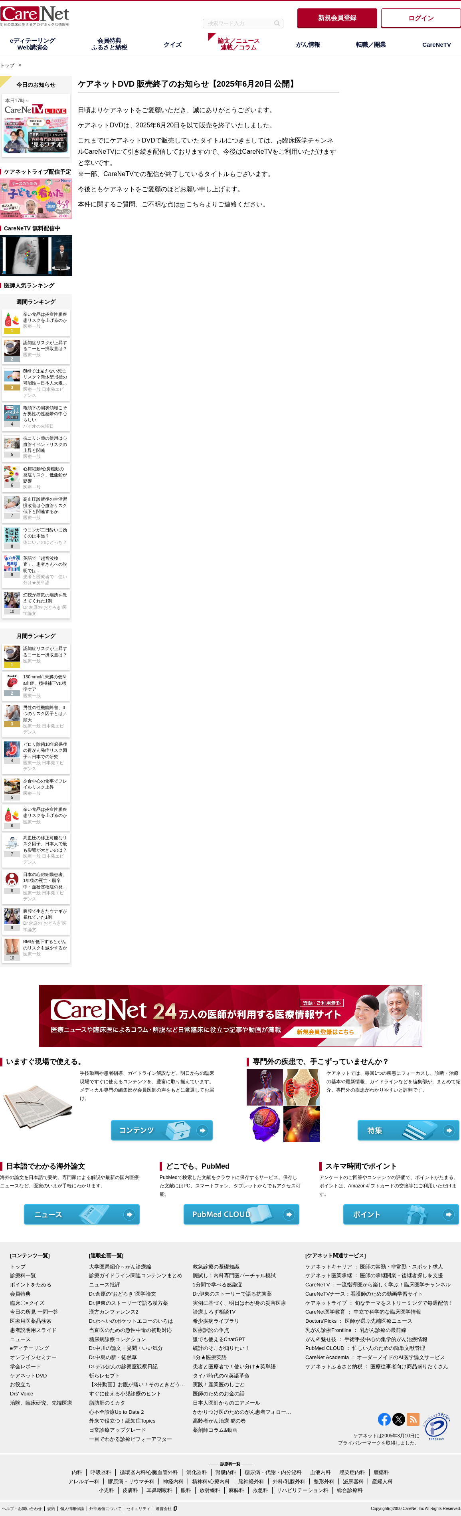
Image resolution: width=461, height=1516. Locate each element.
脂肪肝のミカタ (107, 1403)
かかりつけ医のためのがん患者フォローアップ (243, 1412)
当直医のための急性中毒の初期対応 (130, 1330)
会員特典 (20, 1294)
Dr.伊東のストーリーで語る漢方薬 (128, 1303)
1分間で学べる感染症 (217, 1285)
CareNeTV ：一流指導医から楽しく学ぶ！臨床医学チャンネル (378, 1285)
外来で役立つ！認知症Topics (122, 1421)
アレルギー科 (83, 1481)
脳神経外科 (251, 1481)
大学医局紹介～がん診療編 (120, 1267)
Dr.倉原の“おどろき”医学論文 (122, 1294)
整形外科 (324, 1481)
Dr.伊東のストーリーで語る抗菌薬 (232, 1294)
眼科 (186, 1490)
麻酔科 (236, 1490)
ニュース (20, 1339)
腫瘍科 (381, 1472)
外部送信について (105, 1508)
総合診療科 (350, 1490)
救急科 (260, 1490)
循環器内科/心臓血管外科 (149, 1472)
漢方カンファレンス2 (113, 1312)
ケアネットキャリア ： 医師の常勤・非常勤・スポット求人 (374, 1267)
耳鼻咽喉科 (159, 1490)
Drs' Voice (21, 1394)
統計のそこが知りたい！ (221, 1348)
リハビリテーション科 (302, 1490)
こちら (195, 204)
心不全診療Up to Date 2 (116, 1412)
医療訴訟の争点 (211, 1330)
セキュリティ (138, 1508)
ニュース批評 (104, 1285)
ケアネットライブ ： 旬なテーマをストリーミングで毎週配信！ (379, 1303)
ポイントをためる (30, 1285)
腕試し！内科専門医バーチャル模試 (234, 1275)
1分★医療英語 (210, 1357)
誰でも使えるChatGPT (219, 1339)
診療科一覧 (23, 1275)
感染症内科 (352, 1472)
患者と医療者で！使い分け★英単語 (234, 1366)
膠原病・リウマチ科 (131, 1481)
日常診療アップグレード (117, 1430)
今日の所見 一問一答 (34, 1312)
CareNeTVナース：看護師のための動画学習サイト (364, 1294)
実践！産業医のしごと (219, 1384)
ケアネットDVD (28, 1376)
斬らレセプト (104, 1376)
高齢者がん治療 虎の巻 (219, 1421)
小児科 (106, 1490)
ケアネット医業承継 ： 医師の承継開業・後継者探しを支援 (374, 1275)
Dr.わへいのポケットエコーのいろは (131, 1321)
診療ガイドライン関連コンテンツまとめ (135, 1275)
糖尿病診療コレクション (117, 1339)
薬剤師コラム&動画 (215, 1430)
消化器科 (196, 1472)
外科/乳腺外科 (289, 1481)
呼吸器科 (101, 1472)
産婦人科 (382, 1481)
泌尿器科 (353, 1481)
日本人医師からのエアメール (226, 1403)
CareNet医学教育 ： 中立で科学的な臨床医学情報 (363, 1312)
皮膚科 (130, 1490)
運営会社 (164, 1508)
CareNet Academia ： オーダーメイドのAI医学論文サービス (375, 1357)
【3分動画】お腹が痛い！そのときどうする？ (139, 1384)
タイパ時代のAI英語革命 (221, 1376)
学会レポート (25, 1366)
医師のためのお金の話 (219, 1394)
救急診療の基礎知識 (216, 1267)
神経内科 (173, 1481)
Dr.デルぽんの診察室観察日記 (123, 1366)
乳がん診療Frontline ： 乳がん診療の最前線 (355, 1330)
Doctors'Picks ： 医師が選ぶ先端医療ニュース (358, 1321)
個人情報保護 (72, 1508)
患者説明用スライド (33, 1330)
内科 (77, 1472)
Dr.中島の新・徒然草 (113, 1357)
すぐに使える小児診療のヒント (125, 1394)
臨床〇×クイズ (27, 1303)
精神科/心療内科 (211, 1481)
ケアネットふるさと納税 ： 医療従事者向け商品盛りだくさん (376, 1366)
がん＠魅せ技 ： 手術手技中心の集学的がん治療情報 (366, 1339)
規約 (51, 1508)
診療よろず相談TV (214, 1312)
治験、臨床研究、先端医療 (41, 1403)
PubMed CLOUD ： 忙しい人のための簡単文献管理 (365, 1348)
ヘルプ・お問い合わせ (22, 1508)
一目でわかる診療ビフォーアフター (130, 1439)
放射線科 (210, 1490)
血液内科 (320, 1472)
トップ (7, 65)
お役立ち (20, 1384)
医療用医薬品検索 (30, 1321)
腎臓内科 (226, 1472)
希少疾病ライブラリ (216, 1321)
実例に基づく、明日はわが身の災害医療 (239, 1303)
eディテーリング (29, 1348)
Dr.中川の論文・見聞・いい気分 (126, 1348)
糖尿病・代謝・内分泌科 (273, 1472)
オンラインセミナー (33, 1357)
